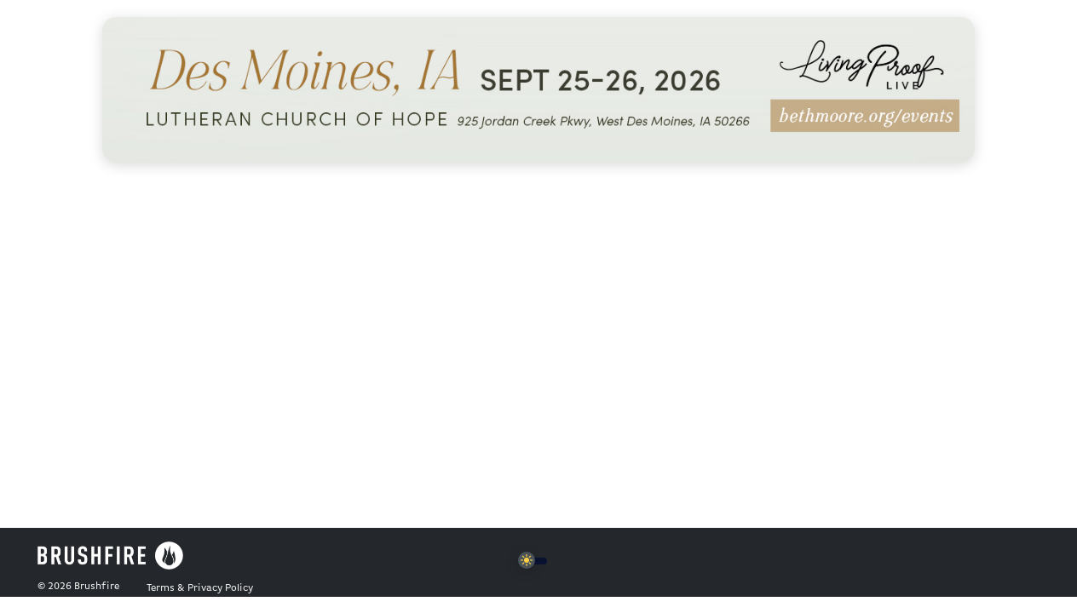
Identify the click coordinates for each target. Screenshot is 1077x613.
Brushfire (96, 586)
